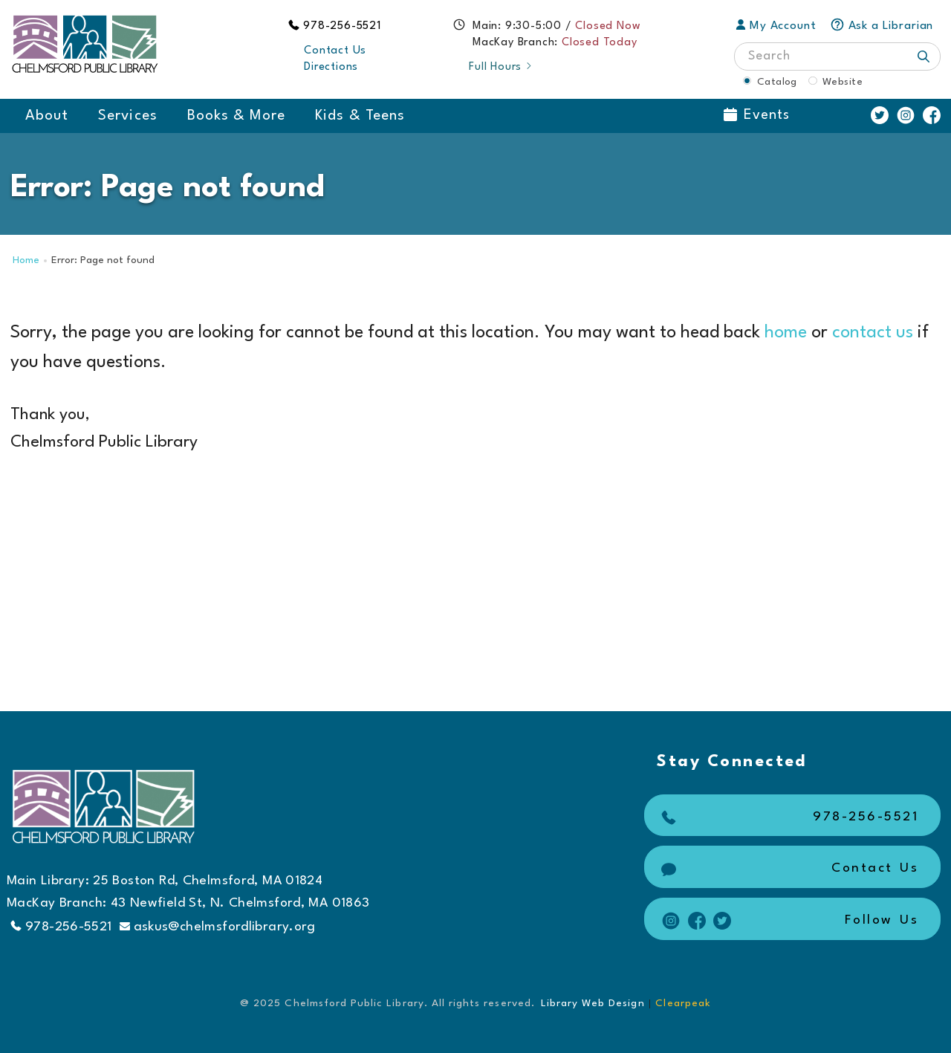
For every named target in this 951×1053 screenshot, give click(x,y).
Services (127, 115)
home (786, 333)
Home (26, 260)
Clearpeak (682, 1003)
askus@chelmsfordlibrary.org (218, 927)
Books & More (236, 115)
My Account (776, 26)
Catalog (777, 82)
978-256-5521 (342, 26)
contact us (872, 333)
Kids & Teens (360, 115)
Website (842, 82)
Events (757, 115)
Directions (331, 67)
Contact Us (335, 50)
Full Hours (501, 67)
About (46, 115)
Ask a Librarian (882, 26)
